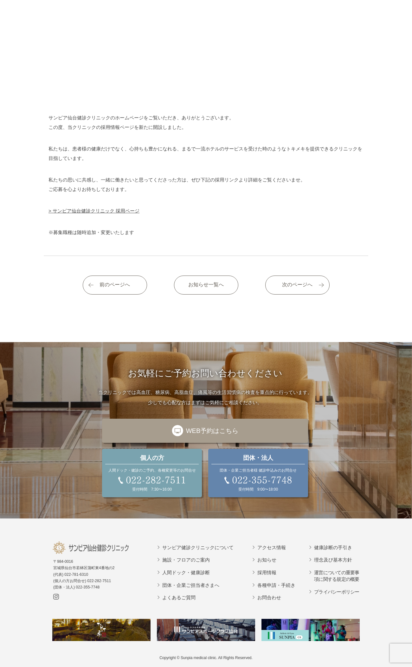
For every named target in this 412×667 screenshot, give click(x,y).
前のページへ (115, 284)
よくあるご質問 (179, 597)
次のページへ (297, 284)
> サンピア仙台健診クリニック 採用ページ (93, 210)
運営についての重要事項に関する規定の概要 (336, 576)
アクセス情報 (271, 547)
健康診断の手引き (333, 547)
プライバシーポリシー (336, 591)
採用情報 (266, 572)
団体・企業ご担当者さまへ (190, 585)
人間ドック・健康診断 (186, 572)
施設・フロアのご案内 (186, 559)
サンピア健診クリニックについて (198, 547)
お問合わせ (269, 597)
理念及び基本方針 (333, 559)
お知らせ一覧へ (206, 284)
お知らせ (266, 559)
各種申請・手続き (276, 585)
